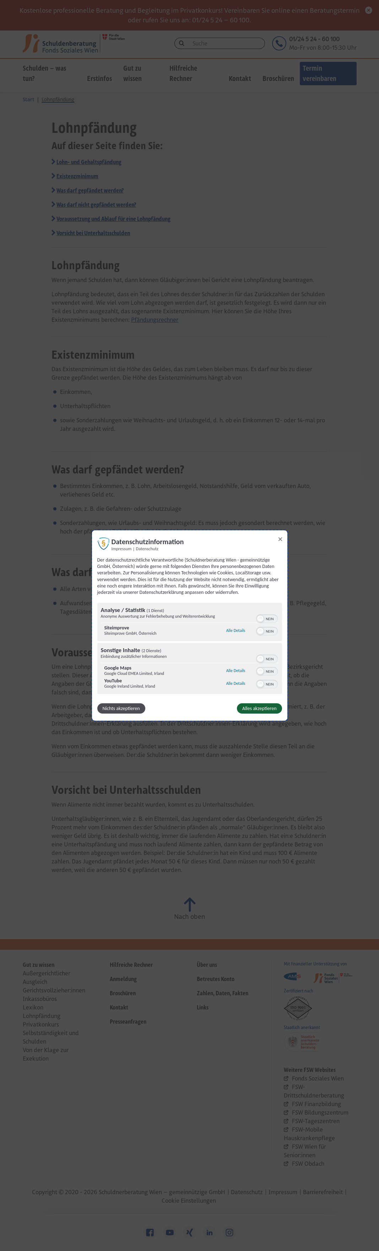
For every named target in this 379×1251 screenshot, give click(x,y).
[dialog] (189, 625)
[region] (189, 649)
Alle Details (235, 630)
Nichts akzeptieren (121, 708)
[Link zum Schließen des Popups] (280, 539)
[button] (260, 619)
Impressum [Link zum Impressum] (122, 548)
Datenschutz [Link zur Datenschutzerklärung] (147, 548)
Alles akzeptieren (259, 708)
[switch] (266, 618)
